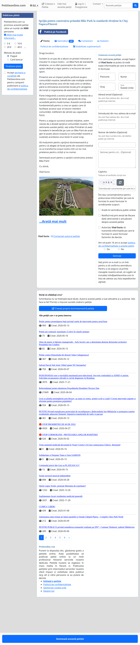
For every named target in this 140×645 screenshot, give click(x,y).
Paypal (13, 137)
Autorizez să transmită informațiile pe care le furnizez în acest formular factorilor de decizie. (118, 270)
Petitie (45, 79)
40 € (19, 128)
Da (108, 287)
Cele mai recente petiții (64, 5)
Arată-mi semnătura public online (119, 248)
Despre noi (48, 629)
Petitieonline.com (14, 5)
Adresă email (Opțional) (110, 132)
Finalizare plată (13, 147)
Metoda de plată (12, 134)
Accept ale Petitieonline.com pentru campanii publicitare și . (17, 162)
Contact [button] (97, 3)
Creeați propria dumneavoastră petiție (73, 346)
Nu (122, 287)
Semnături (64, 79)
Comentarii (85, 79)
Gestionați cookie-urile (54, 625)
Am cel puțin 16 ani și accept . (116, 282)
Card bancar (16, 141)
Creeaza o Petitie (48, 5)
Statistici (103, 79)
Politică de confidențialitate (54, 84)
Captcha (102, 209)
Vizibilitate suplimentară (87, 84)
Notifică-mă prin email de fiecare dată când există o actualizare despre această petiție (118, 257)
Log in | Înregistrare (81, 5)
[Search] (118, 5)
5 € (8, 125)
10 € (19, 125)
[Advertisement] (87, 34)
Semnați (117, 293)
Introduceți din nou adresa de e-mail (117, 151)
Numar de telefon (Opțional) (112, 170)
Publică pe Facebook (52, 69)
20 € (9, 128)
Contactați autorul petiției (65, 274)
